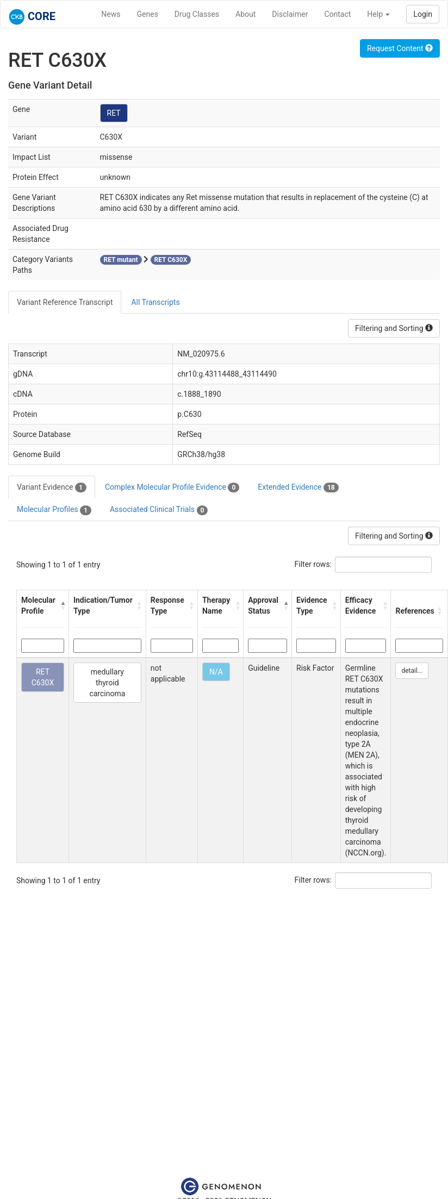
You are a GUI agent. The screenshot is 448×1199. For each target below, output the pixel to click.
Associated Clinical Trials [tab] (159, 510)
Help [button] (378, 14)
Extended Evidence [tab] (298, 487)
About (245, 14)
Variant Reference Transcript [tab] (65, 302)
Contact (337, 14)
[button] (62, 605)
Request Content (400, 48)
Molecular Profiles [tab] (54, 510)
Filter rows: (313, 564)
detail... (411, 671)
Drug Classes (197, 14)
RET (114, 113)
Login (422, 14)
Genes (147, 14)
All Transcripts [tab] (155, 302)
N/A (216, 671)
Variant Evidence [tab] (51, 487)
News (110, 14)
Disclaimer (290, 14)
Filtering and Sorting (394, 328)
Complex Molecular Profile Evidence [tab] (172, 487)
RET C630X (43, 677)
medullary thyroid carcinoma (107, 682)
